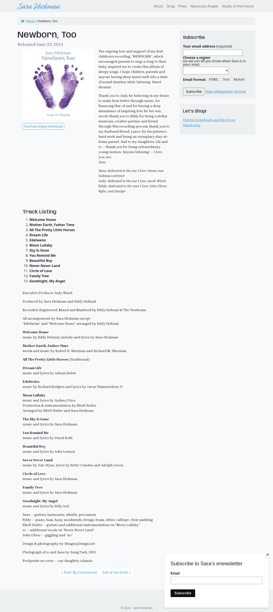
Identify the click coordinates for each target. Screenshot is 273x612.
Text (225, 79)
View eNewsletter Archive (226, 91)
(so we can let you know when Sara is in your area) (214, 61)
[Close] (267, 554)
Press (182, 6)
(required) (207, 46)
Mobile (239, 79)
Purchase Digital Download (43, 126)
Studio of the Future (238, 6)
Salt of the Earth (115, 572)
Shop (171, 6)
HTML (213, 79)
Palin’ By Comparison (80, 572)
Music (158, 6)
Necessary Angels (204, 6)
